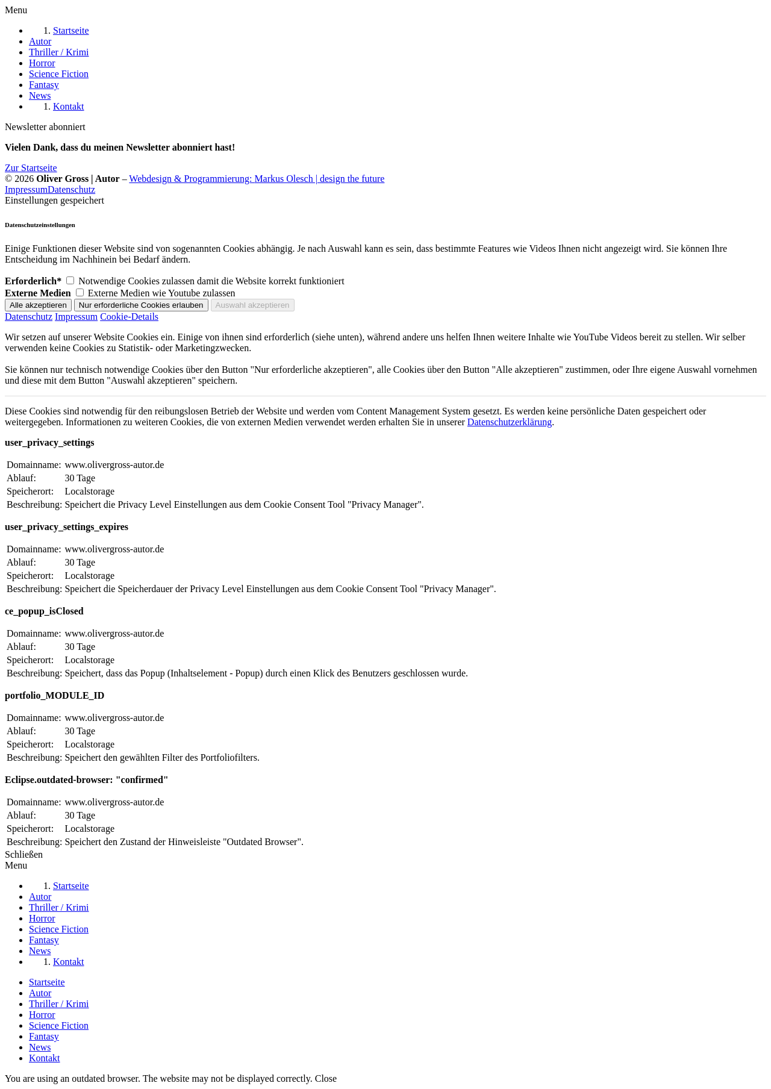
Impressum (26, 189)
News (40, 1047)
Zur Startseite (31, 168)
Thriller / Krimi (59, 1004)
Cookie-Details (129, 316)
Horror (42, 1014)
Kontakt (44, 1058)
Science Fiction (59, 1025)
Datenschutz (71, 189)
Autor (40, 993)
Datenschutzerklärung (509, 422)
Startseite (47, 982)
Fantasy (44, 1036)
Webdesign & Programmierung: (256, 178)
